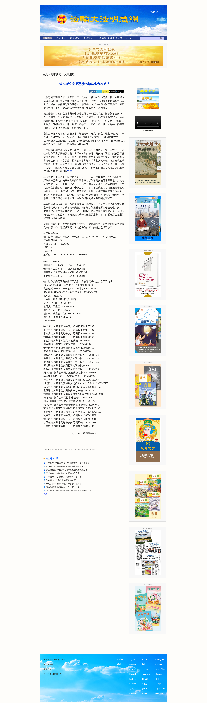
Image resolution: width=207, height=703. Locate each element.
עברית (144, 659)
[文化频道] (101, 39)
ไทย (157, 679)
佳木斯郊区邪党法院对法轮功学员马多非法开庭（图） (69, 491)
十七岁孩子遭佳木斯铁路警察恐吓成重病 (64, 484)
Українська (160, 689)
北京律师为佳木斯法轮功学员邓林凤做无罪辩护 (67, 470)
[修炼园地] (88, 39)
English (132, 679)
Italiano (145, 679)
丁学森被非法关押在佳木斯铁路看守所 (63, 473)
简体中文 (121, 664)
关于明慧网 (48, 664)
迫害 (69, 171)
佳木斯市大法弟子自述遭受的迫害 (61, 480)
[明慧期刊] (74, 39)
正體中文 (121, 659)
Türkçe (158, 684)
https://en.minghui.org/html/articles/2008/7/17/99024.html (75, 449)
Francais (133, 693)
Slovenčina (160, 669)
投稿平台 (47, 669)
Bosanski (133, 664)
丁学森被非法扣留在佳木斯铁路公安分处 (64, 477)
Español (132, 684)
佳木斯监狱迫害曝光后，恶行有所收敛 (63, 487)
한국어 (144, 689)
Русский (158, 664)
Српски (158, 674)
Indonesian (146, 674)
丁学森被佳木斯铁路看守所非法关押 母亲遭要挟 (68, 463)
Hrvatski (145, 669)
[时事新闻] (46, 39)
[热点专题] (61, 39)
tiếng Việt (159, 693)
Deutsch (132, 674)
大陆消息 (69, 74)
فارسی (132, 689)
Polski (144, 693)
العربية (132, 659)
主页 (45, 74)
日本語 (144, 684)
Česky (132, 669)
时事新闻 (56, 74)
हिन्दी (143, 664)
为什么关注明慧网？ (52, 674)
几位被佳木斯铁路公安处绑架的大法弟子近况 (66, 466)
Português (159, 659)
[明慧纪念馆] (116, 39)
